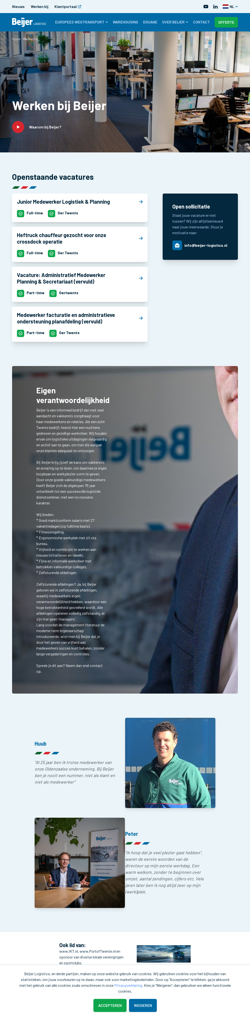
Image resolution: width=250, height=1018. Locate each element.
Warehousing (125, 22)
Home (16, 39)
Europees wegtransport (81, 22)
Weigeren (143, 1005)
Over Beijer (175, 22)
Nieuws (18, 6)
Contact (201, 22)
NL (230, 6)
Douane (150, 22)
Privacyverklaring (128, 985)
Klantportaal (67, 6)
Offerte (226, 22)
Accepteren (110, 1005)
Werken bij (39, 6)
